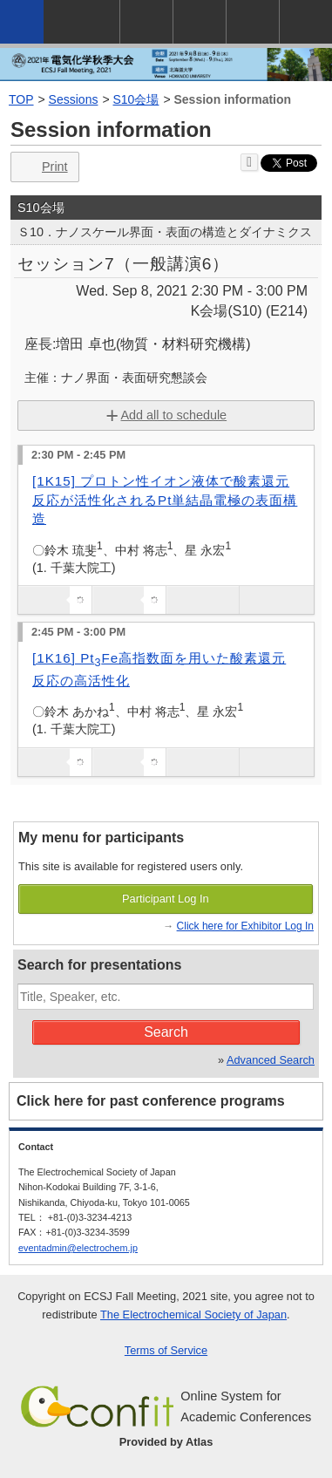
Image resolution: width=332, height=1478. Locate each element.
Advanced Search (271, 1059)
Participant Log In (165, 898)
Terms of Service (166, 1350)
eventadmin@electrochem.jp (78, 1248)
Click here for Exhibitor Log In (245, 926)
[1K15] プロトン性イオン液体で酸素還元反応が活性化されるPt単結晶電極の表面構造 (164, 499)
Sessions (73, 99)
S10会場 (136, 99)
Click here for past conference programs (151, 1100)
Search (166, 1032)
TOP (21, 99)
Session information (233, 99)
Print (43, 167)
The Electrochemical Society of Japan (193, 1314)
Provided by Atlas (166, 1441)
